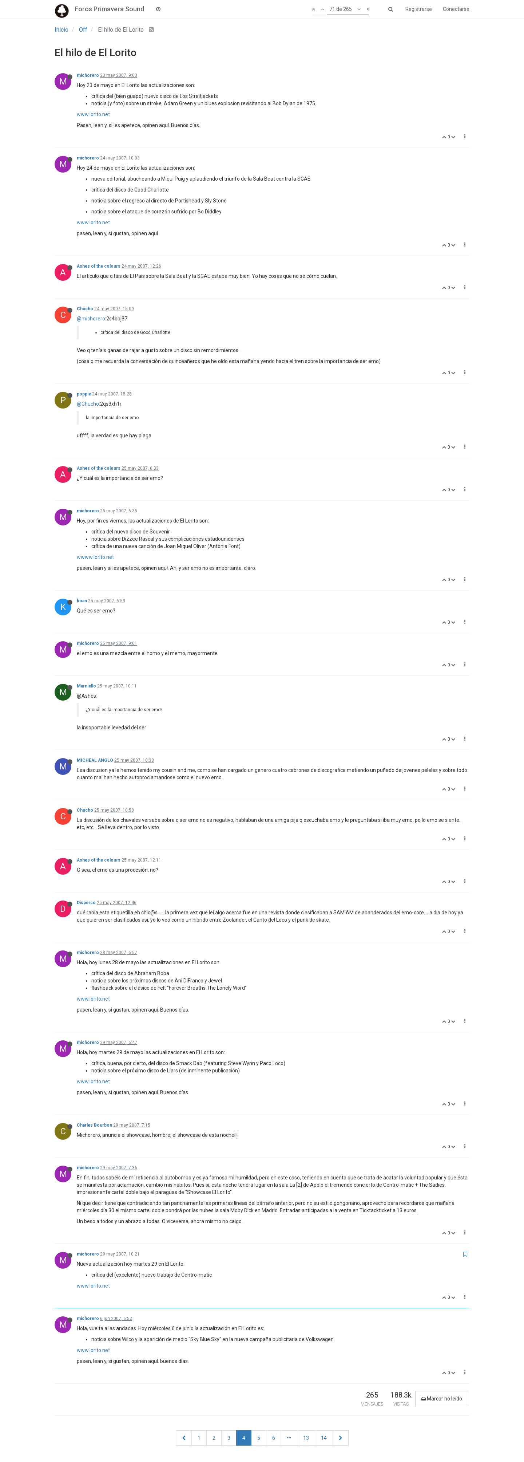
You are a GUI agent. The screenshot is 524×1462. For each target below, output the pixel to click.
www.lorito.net (93, 114)
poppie (84, 394)
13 (306, 1438)
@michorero (91, 319)
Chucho (85, 308)
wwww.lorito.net (95, 557)
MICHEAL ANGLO (95, 760)
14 (324, 1438)
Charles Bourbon (94, 1125)
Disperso (86, 902)
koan (82, 600)
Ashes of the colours (98, 266)
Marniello (86, 686)
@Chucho (88, 404)
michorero (88, 75)
